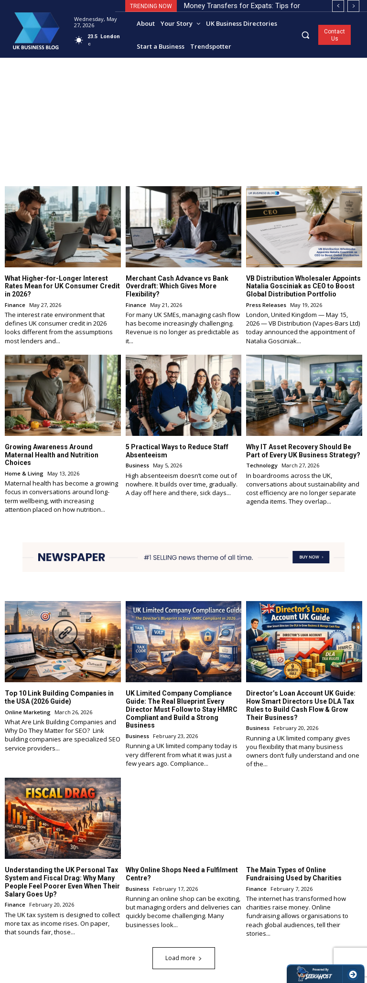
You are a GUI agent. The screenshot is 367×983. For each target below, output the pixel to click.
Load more (183, 957)
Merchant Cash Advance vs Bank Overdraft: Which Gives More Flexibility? (177, 286)
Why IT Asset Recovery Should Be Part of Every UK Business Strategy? (303, 451)
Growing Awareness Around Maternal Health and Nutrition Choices (51, 455)
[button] (305, 34)
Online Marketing (28, 711)
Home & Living (24, 473)
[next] (353, 6)
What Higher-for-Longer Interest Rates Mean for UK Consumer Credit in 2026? (62, 286)
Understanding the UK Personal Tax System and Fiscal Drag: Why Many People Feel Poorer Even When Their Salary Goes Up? (62, 882)
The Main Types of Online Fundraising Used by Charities (294, 874)
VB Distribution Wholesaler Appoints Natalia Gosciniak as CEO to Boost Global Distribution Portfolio (303, 286)
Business (137, 465)
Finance (15, 305)
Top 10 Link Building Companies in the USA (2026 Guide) (59, 697)
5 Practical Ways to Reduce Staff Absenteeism (177, 451)
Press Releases (266, 305)
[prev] (338, 6)
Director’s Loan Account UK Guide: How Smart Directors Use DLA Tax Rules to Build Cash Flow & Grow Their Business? (301, 705)
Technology (262, 465)
